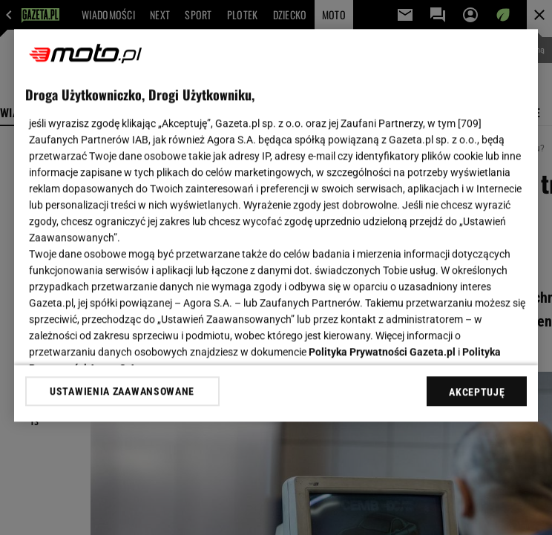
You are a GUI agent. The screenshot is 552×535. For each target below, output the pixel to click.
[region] (276, 225)
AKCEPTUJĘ (477, 392)
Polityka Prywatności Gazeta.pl (382, 352)
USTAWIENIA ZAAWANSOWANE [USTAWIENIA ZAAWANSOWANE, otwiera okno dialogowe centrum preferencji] (122, 391)
